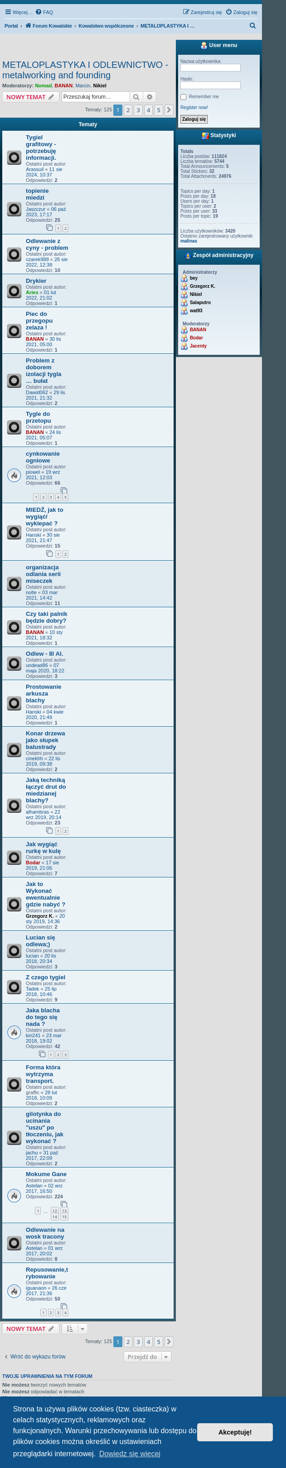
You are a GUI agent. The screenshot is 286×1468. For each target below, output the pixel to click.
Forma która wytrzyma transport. (43, 1074)
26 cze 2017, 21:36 (46, 1290)
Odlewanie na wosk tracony (45, 1233)
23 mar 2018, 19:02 (44, 1038)
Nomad (43, 85)
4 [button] (148, 110)
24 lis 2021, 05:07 (43, 434)
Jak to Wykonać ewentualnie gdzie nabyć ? (45, 894)
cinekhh (34, 758)
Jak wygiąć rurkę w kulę (43, 847)
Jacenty (198, 345)
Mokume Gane (46, 1174)
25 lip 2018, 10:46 (41, 991)
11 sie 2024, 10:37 (44, 172)
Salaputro (200, 302)
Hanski (33, 535)
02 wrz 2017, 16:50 (44, 1188)
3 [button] (138, 110)
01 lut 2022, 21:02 (41, 295)
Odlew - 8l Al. (44, 653)
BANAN (64, 85)
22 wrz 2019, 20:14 (43, 814)
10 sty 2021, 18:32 (44, 634)
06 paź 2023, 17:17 (46, 211)
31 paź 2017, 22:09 (42, 1155)
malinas (188, 240)
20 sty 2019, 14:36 (45, 918)
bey (194, 278)
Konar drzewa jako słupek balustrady (45, 740)
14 (55, 1217)
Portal (11, 26)
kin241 (33, 1035)
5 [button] (158, 110)
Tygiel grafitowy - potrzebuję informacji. (41, 147)
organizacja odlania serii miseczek (43, 574)
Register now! (194, 107)
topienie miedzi (37, 194)
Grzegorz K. (40, 916)
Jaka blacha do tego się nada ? (43, 1017)
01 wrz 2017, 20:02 (44, 1250)
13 (64, 1211)
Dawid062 (37, 392)
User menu (218, 45)
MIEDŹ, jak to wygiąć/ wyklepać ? (44, 516)
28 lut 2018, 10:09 (41, 1095)
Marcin (82, 85)
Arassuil (35, 169)
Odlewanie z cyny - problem (47, 244)
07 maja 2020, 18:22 (45, 668)
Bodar (33, 862)
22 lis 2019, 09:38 (43, 761)
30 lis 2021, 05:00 (43, 341)
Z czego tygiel (45, 977)
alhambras (37, 812)
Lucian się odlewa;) (40, 941)
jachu (32, 1152)
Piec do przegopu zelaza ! (39, 320)
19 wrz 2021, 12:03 (43, 474)
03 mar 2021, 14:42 (42, 595)
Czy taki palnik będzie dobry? (47, 617)
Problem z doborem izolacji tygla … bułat (43, 370)
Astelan (34, 1185)
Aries (32, 292)
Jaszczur (35, 209)
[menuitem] (44, 12)
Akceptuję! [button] (235, 1432)
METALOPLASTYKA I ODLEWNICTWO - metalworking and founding (85, 70)
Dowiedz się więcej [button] (129, 1454)
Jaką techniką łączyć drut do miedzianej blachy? (46, 790)
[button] (169, 110)
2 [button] (128, 110)
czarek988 (37, 259)
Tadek (32, 988)
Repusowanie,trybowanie (47, 1273)
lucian (32, 955)
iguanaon (36, 1288)
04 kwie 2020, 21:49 (44, 714)
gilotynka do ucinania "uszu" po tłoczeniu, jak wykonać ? (44, 1127)
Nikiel (100, 85)
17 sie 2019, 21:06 (42, 865)
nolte (31, 592)
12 (55, 1211)
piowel (33, 472)
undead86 (37, 665)
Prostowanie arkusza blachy (43, 693)
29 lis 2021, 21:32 (45, 395)
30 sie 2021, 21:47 (43, 537)
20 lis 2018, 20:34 (41, 958)
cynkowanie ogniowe (43, 457)
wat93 (196, 310)
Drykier (36, 280)
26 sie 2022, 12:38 (47, 262)
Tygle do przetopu (38, 417)
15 (64, 1217)
